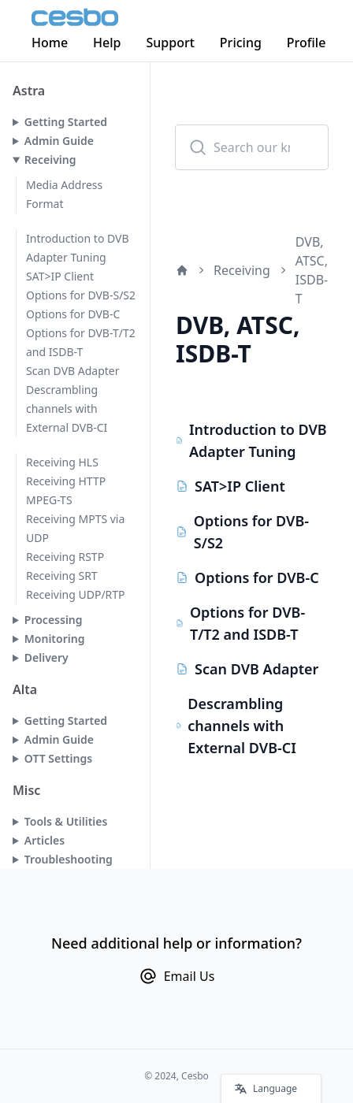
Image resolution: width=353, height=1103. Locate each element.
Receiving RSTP (65, 556)
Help (107, 42)
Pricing (241, 42)
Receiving (50, 159)
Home (50, 42)
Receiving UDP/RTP (75, 594)
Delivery (46, 657)
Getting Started (65, 121)
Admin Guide (59, 140)
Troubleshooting (68, 859)
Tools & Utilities (66, 821)
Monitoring (54, 638)
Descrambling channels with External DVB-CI (66, 408)
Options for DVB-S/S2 (81, 295)
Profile (306, 42)
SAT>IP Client (60, 276)
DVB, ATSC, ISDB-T (311, 270)
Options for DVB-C (73, 313)
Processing (53, 619)
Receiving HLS (62, 462)
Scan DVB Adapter (73, 370)
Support (171, 42)
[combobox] (252, 147)
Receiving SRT (62, 575)
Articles (44, 840)
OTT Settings (58, 758)
